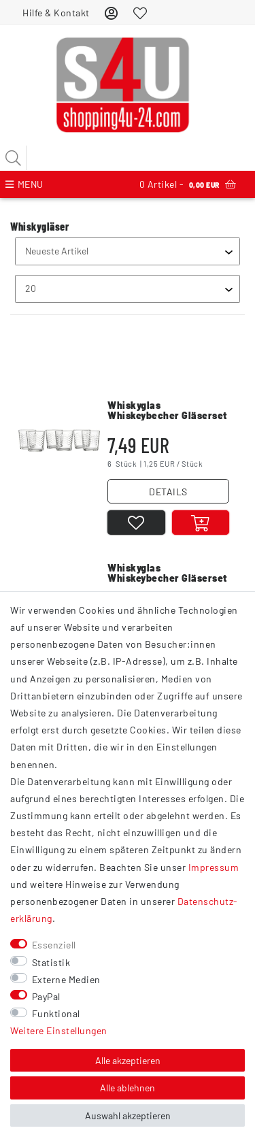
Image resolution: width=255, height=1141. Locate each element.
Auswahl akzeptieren (128, 1115)
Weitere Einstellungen (58, 1030)
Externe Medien (66, 979)
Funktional (56, 1013)
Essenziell (54, 944)
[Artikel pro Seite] (127, 289)
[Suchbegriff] (127, 158)
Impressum (213, 867)
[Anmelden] (111, 12)
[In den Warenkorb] (200, 522)
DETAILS (168, 491)
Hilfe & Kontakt (56, 12)
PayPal (46, 996)
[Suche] (14, 158)
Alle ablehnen (127, 1087)
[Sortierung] (127, 251)
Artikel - (187, 184)
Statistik (51, 962)
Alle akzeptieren (127, 1060)
